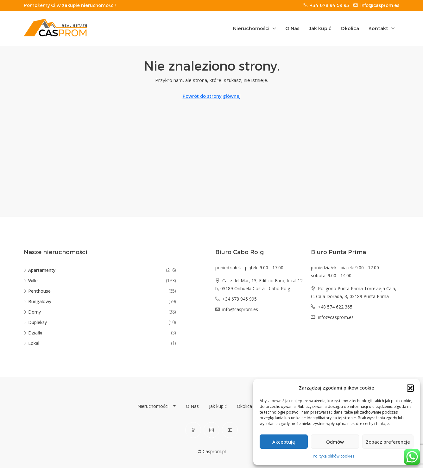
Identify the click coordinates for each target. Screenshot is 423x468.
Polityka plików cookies (333, 456)
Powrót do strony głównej (212, 96)
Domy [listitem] (32, 312)
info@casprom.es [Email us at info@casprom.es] (240, 309)
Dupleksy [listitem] (35, 322)
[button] (410, 388)
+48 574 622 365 (335, 307)
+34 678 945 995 (239, 299)
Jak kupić (320, 28)
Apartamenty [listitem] (39, 270)
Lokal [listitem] (31, 343)
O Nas (292, 28)
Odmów (335, 442)
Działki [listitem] (33, 333)
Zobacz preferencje (388, 442)
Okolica (350, 28)
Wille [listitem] (31, 281)
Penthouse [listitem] (37, 291)
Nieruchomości (251, 28)
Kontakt (378, 28)
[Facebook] (193, 430)
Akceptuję (283, 442)
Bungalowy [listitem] (37, 301)
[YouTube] (230, 430)
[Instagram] (211, 430)
